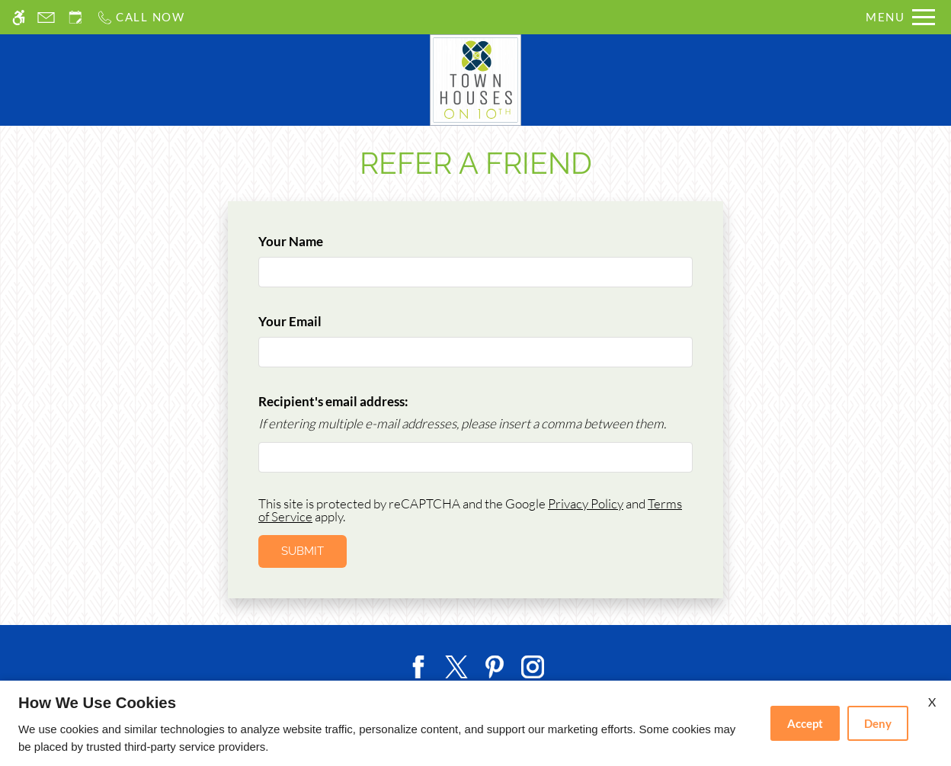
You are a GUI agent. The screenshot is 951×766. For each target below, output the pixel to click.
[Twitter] (456, 665)
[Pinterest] (495, 665)
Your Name (316, 241)
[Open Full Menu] (900, 17)
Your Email (315, 321)
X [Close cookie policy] (932, 701)
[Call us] (141, 17)
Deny (878, 723)
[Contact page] (46, 17)
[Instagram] (533, 665)
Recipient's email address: (333, 401)
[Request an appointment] (75, 17)
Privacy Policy (585, 503)
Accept (805, 723)
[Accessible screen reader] (18, 17)
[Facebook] (418, 665)
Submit (302, 551)
